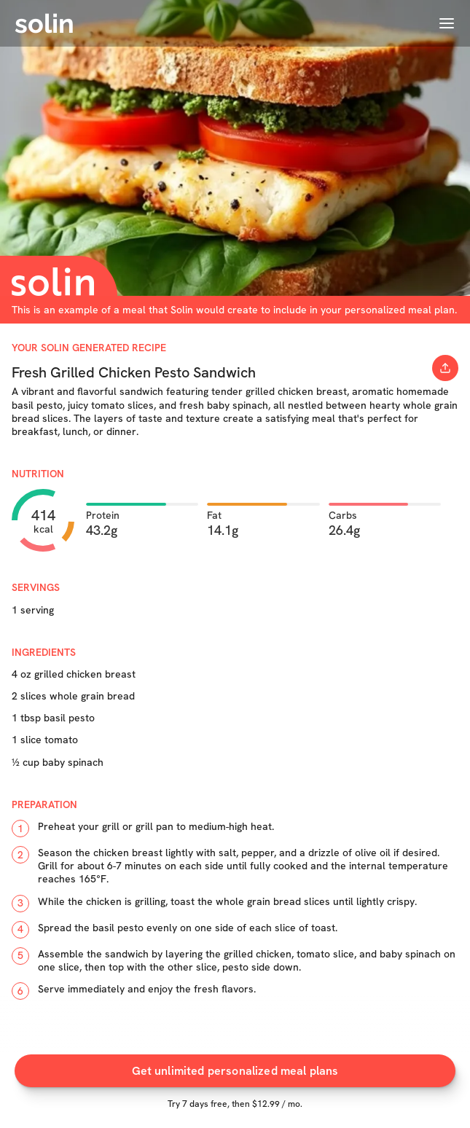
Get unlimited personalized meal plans (235, 1070)
